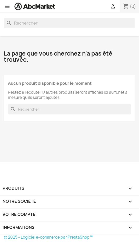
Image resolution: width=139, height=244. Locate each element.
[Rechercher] (69, 23)
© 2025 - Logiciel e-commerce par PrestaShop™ (48, 237)
